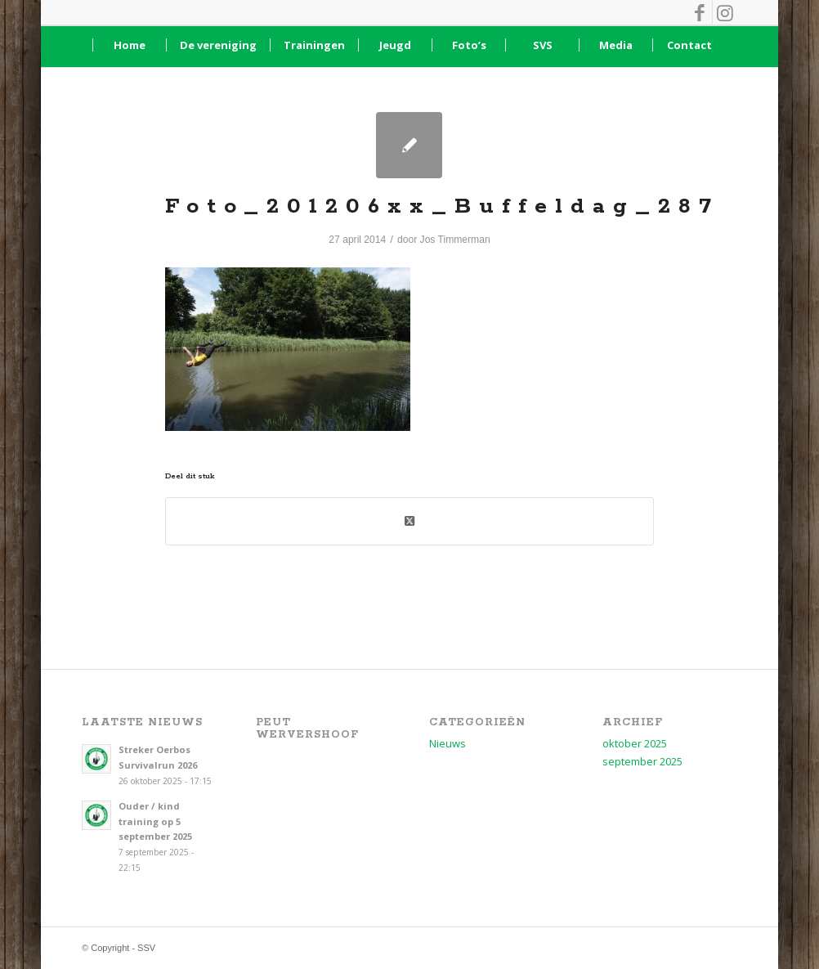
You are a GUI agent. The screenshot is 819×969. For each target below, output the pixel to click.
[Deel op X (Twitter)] (409, 521)
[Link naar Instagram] (725, 12)
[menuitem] (129, 45)
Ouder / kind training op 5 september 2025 (155, 821)
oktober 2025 (634, 743)
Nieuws (447, 743)
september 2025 (642, 761)
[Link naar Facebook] (700, 12)
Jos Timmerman (455, 239)
